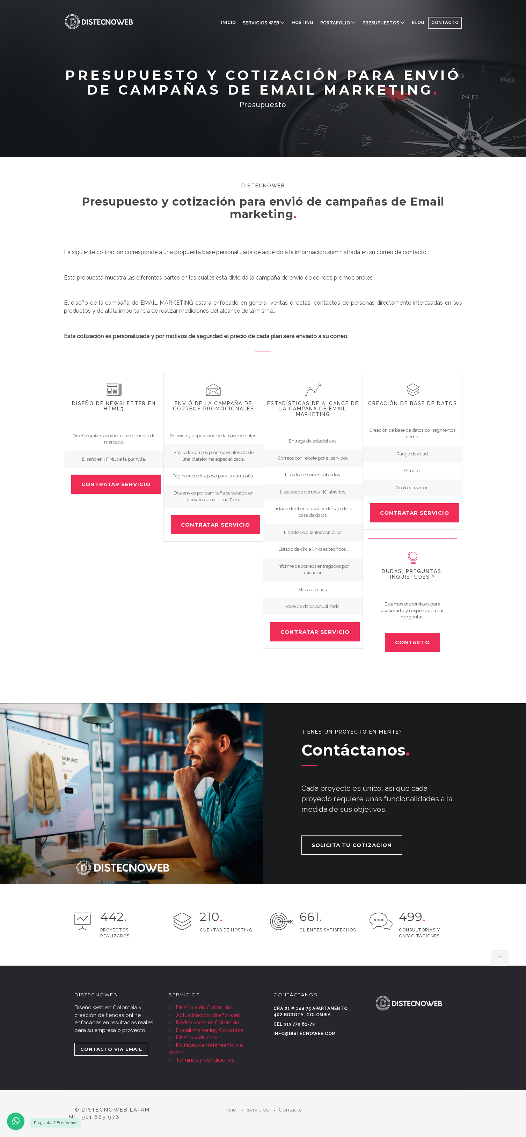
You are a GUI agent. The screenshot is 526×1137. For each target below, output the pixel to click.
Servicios (258, 1110)
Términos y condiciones (205, 1060)
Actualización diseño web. (208, 1015)
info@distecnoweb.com (304, 1033)
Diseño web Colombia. (204, 1007)
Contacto (290, 1110)
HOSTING (302, 22)
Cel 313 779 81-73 (294, 1024)
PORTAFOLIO (335, 23)
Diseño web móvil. (198, 1037)
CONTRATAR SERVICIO (116, 484)
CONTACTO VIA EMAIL (111, 1049)
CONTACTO (445, 22)
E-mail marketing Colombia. (210, 1030)
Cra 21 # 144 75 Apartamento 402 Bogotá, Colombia (310, 1011)
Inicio (228, 22)
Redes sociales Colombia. (208, 1022)
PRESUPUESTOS (381, 23)
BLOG (418, 22)
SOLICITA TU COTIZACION (352, 845)
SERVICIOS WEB (261, 23)
